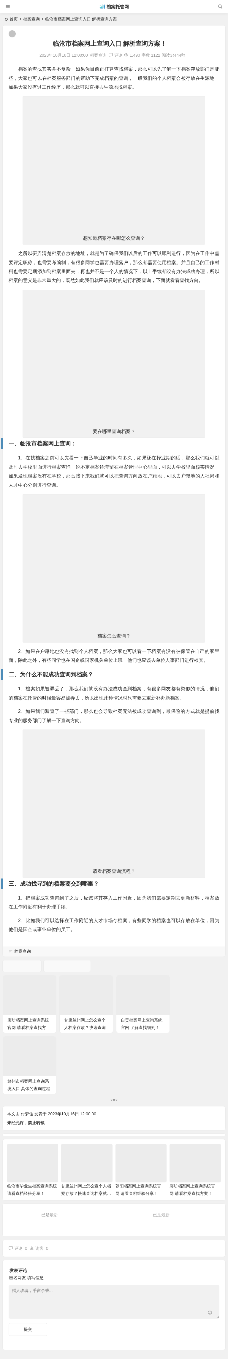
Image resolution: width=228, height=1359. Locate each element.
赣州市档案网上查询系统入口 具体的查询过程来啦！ (198, 1027)
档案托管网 (118, 6)
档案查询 (31, 19)
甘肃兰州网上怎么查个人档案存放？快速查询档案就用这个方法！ (84, 1027)
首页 (14, 19)
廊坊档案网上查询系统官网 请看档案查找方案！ (28, 1027)
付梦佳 (27, 1052)
